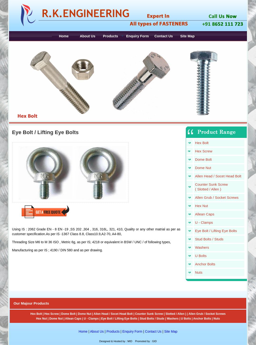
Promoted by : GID (146, 341)
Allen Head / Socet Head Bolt (218, 176)
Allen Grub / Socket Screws (217, 197)
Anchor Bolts (205, 264)
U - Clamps (204, 222)
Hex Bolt (202, 143)
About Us (97, 331)
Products (112, 331)
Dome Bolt (203, 159)
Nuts (198, 272)
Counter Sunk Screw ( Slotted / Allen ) (160, 314)
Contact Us (153, 331)
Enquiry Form (132, 331)
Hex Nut (201, 206)
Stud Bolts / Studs (209, 239)
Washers (202, 247)
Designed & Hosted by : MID (115, 341)
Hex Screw (203, 151)
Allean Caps (204, 214)
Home (83, 331)
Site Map (170, 331)
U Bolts (201, 256)
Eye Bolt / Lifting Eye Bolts (216, 231)
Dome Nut (203, 168)
